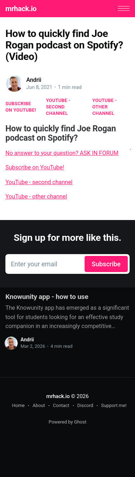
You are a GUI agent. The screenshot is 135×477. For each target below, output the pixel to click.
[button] (124, 8)
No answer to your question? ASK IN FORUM (61, 153)
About (38, 405)
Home (18, 405)
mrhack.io (20, 8)
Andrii (33, 79)
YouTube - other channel (105, 107)
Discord (85, 405)
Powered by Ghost (67, 422)
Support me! (114, 405)
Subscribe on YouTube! (20, 107)
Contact (61, 405)
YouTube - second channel (58, 107)
